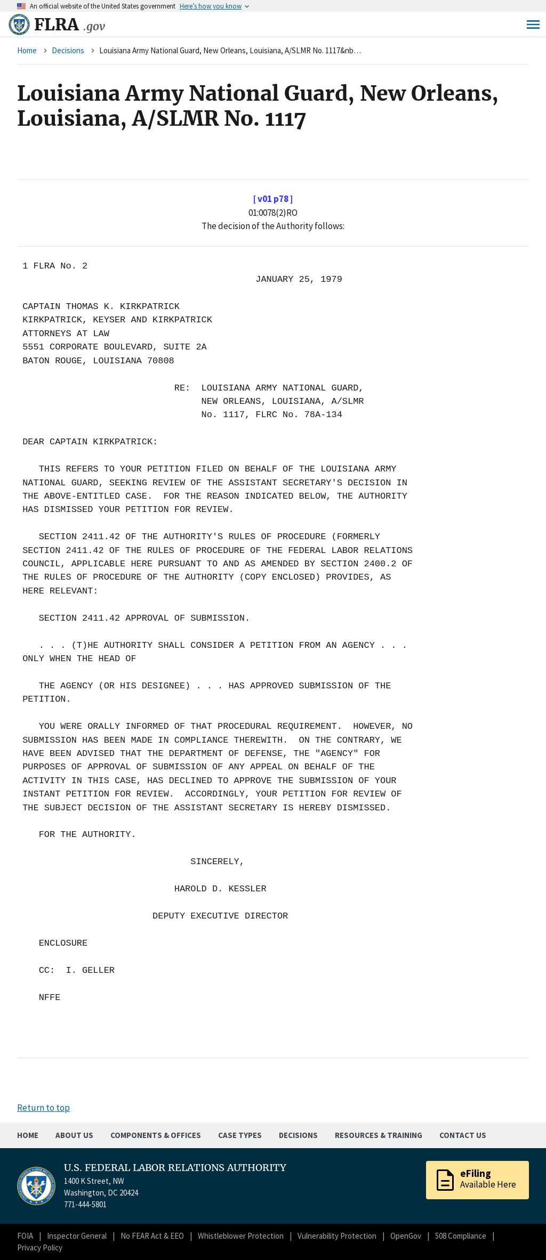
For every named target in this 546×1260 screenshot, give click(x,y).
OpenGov (405, 1236)
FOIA (25, 1236)
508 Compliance (460, 1236)
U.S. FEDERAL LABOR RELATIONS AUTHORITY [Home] (175, 1168)
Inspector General (77, 1236)
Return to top (43, 1107)
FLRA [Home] (69, 24)
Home (27, 50)
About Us (74, 1135)
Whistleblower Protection (241, 1236)
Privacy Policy (39, 1247)
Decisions (68, 50)
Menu (533, 24)
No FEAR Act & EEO (152, 1236)
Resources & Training (378, 1135)
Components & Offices (155, 1135)
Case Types (240, 1135)
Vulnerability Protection (337, 1236)
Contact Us (462, 1135)
